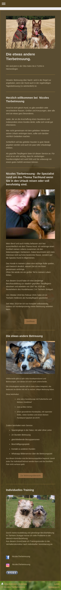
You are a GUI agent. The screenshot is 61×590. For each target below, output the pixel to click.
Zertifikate (30, 321)
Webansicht (54, 587)
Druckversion (9, 584)
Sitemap (23, 584)
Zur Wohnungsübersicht (30, 475)
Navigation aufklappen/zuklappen (30, 4)
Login (57, 584)
